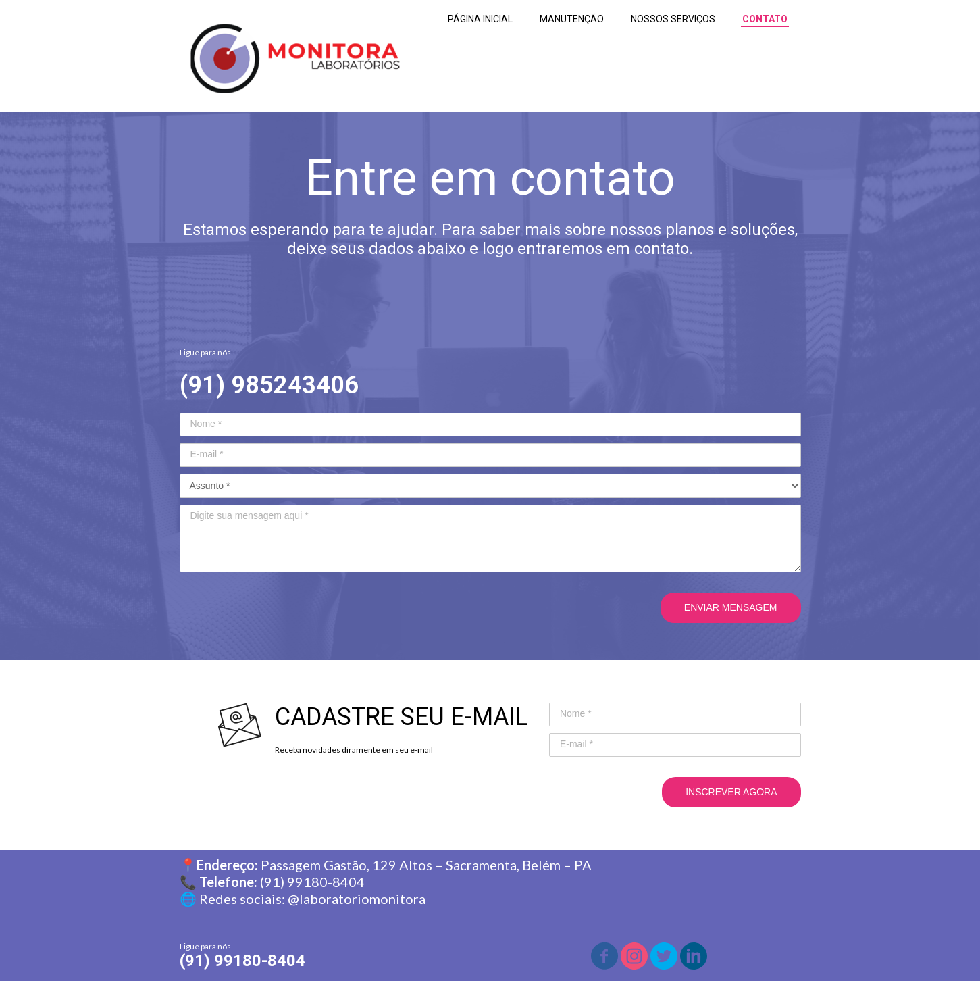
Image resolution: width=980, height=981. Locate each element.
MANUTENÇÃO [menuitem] (572, 19)
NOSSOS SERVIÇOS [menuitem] (673, 19)
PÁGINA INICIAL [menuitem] (480, 19)
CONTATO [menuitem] (765, 19)
